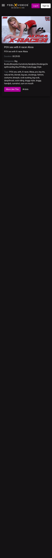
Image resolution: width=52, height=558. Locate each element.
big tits (42, 72)
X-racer (25, 72)
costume (8, 78)
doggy (38, 80)
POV (21, 67)
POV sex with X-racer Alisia (18, 47)
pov (36, 72)
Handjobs (32, 64)
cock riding (19, 80)
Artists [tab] (25, 89)
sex (15, 72)
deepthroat (9, 80)
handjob (7, 83)
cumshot (16, 83)
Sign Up (45, 6)
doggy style (30, 80)
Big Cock (27, 67)
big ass (24, 75)
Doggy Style (36, 67)
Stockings (40, 64)
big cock (35, 78)
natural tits (9, 75)
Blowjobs (14, 64)
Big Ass (15, 67)
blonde (17, 75)
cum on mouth (27, 83)
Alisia (31, 72)
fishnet (40, 75)
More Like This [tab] (12, 89)
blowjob (16, 78)
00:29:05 (16, 56)
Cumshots (22, 64)
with (19, 72)
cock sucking (25, 78)
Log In (35, 6)
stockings (32, 75)
